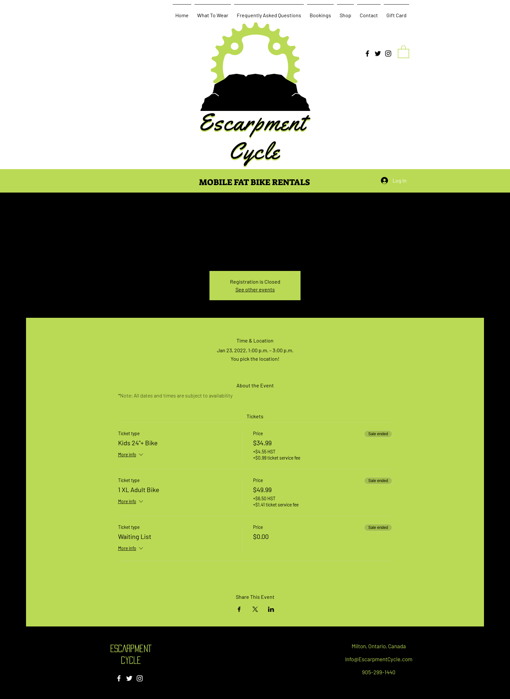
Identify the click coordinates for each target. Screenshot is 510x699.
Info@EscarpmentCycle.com (378, 659)
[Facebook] (367, 53)
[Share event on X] (255, 609)
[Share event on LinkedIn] (271, 609)
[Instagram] (388, 53)
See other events (255, 289)
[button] (403, 51)
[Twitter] (378, 53)
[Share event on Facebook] (239, 609)
